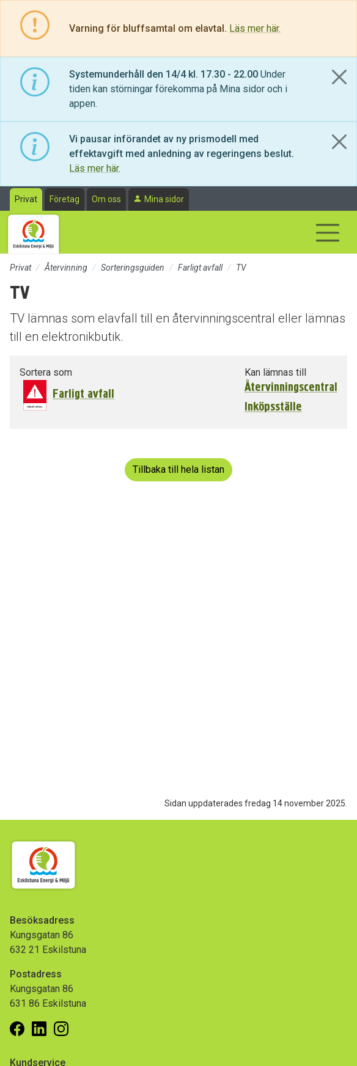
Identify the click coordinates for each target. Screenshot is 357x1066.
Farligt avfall (200, 267)
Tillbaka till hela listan (178, 469)
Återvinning (66, 267)
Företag (64, 199)
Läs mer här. (255, 28)
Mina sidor (164, 199)
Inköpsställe (273, 407)
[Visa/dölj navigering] (327, 232)
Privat (26, 199)
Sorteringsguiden (132, 267)
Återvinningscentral (291, 387)
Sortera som (46, 372)
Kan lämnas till (275, 372)
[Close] (339, 77)
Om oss (106, 199)
